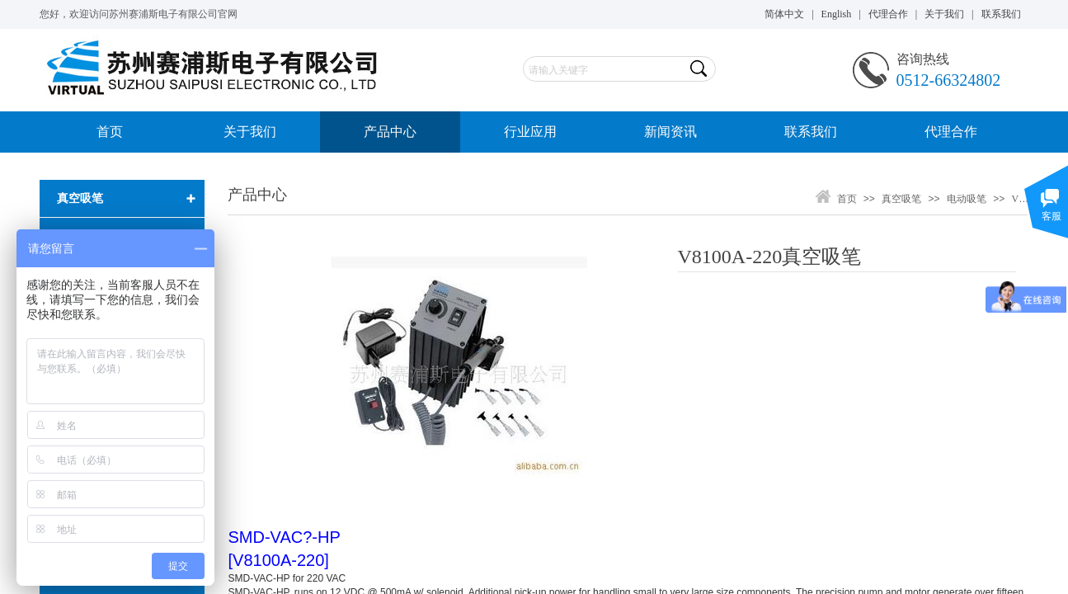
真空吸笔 (901, 199)
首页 (109, 132)
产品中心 (390, 132)
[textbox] (605, 70)
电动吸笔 (966, 199)
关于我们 (249, 132)
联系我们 (810, 132)
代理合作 (951, 132)
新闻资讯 (670, 132)
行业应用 (530, 132)
